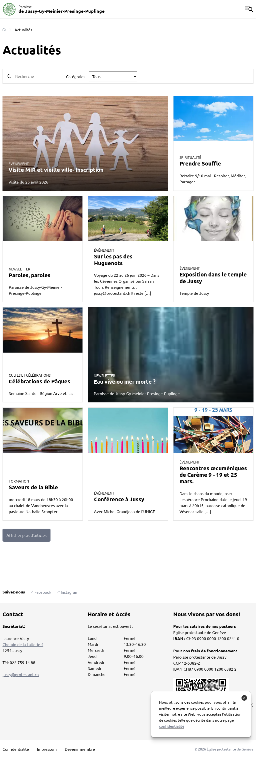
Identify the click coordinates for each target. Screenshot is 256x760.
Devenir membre (80, 748)
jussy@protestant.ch (20, 674)
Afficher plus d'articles (26, 535)
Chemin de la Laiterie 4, (23, 644)
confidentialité (171, 726)
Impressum (47, 748)
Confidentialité (15, 748)
